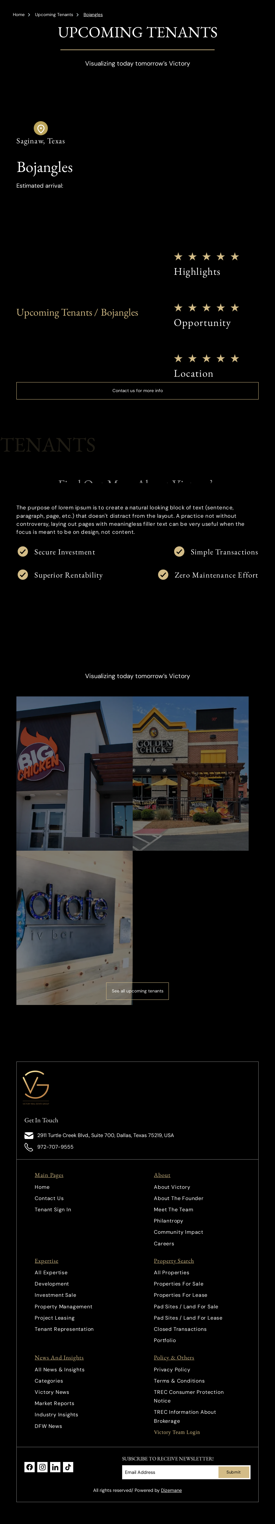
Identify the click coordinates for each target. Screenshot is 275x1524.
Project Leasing (55, 1317)
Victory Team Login (177, 1432)
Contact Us (49, 1198)
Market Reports (54, 1403)
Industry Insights (56, 1414)
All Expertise (51, 1272)
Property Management (63, 1306)
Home (19, 14)
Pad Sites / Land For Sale (186, 1306)
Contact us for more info (137, 390)
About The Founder (179, 1198)
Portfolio (165, 1340)
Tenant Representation (64, 1329)
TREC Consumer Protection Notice (189, 1396)
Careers (164, 1243)
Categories (49, 1380)
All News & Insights (59, 1369)
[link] (42, 1087)
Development (52, 1283)
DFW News (48, 1426)
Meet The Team (173, 1209)
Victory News (52, 1392)
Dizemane (171, 1490)
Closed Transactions (180, 1329)
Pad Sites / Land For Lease (188, 1317)
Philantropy (168, 1220)
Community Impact (178, 1232)
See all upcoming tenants (138, 991)
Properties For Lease (181, 1295)
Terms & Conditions (179, 1380)
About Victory (172, 1187)
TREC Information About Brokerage (185, 1416)
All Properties (171, 1272)
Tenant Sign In (53, 1209)
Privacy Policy (172, 1369)
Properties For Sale (178, 1283)
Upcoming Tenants (54, 14)
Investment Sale (55, 1295)
